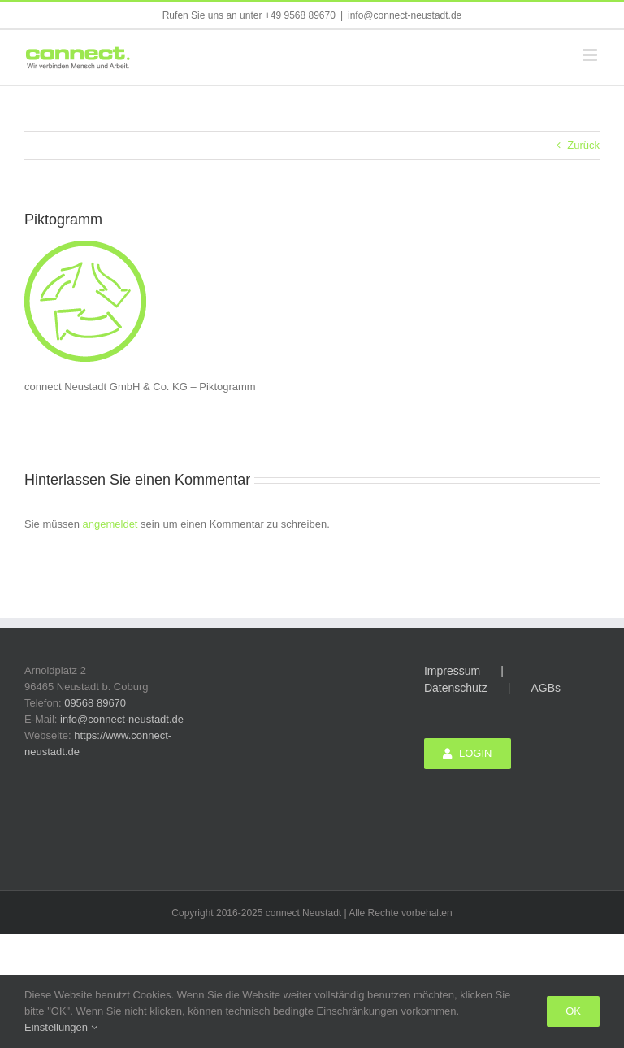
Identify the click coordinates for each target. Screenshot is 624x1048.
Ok (573, 1011)
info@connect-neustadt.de (405, 15)
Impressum (452, 670)
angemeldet (110, 524)
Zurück (583, 145)
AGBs (546, 687)
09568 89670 (95, 703)
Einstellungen (61, 1027)
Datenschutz (456, 687)
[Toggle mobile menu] (591, 54)
